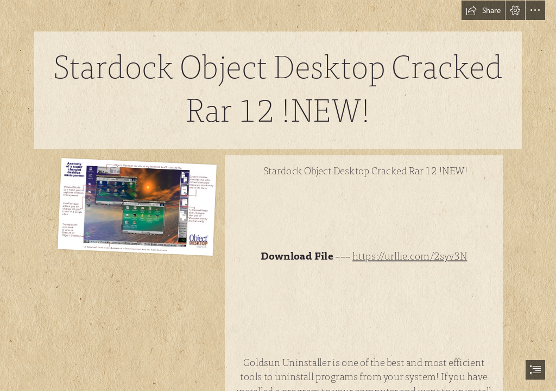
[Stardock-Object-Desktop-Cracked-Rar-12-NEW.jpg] (135, 206)
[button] (483, 10)
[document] (278, 195)
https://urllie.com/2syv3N (410, 256)
